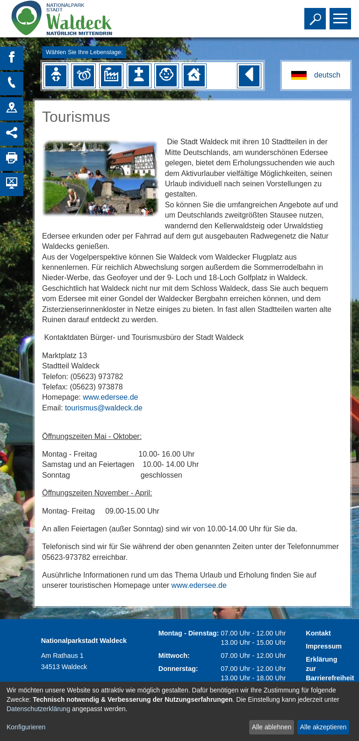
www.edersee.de (110, 397)
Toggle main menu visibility (341, 14)
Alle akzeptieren (323, 727)
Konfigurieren (26, 727)
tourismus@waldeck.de (104, 408)
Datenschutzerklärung (38, 709)
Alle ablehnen (272, 727)
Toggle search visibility (316, 14)
